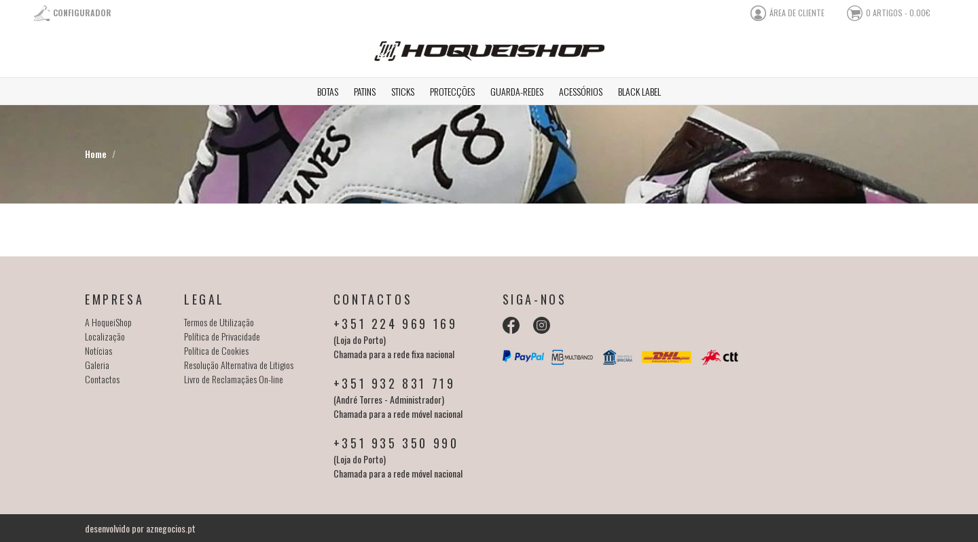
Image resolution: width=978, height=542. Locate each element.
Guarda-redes (516, 91)
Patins (365, 91)
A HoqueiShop (108, 322)
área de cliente (797, 12)
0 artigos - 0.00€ (898, 12)
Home (96, 154)
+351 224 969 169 (395, 323)
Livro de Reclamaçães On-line (233, 379)
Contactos (102, 379)
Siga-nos (535, 299)
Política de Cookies (216, 350)
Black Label (639, 91)
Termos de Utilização (219, 322)
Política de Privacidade (222, 336)
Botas (327, 91)
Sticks (402, 91)
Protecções (452, 91)
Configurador (82, 12)
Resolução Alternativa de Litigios (238, 364)
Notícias (98, 350)
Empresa (114, 299)
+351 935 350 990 (396, 443)
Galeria (97, 364)
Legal (204, 299)
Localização (105, 336)
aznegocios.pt (171, 528)
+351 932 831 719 (394, 383)
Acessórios (580, 91)
